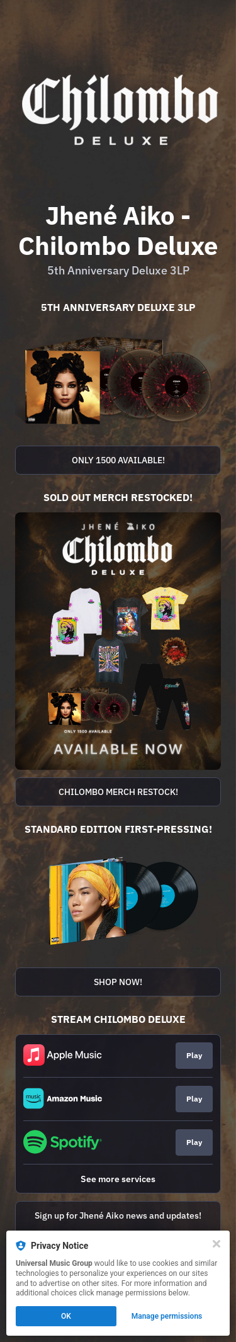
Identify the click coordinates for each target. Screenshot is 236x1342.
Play (194, 1055)
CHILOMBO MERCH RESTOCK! (118, 792)
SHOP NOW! (118, 982)
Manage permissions (167, 1316)
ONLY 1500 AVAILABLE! (118, 460)
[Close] (216, 1244)
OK (66, 1316)
